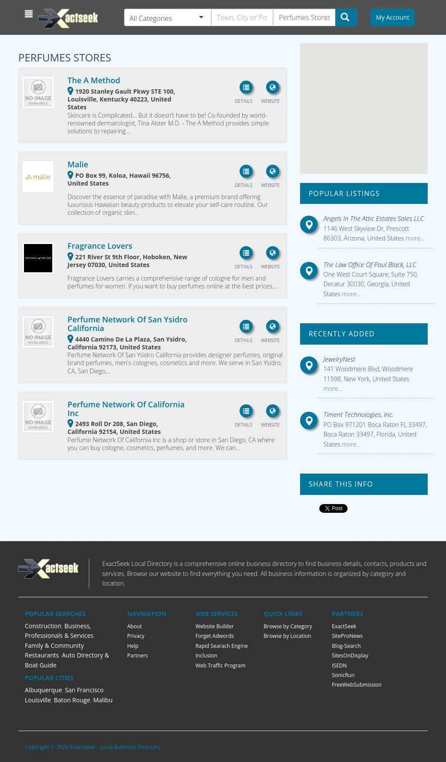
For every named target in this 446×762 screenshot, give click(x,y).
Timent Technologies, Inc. (359, 414)
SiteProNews (347, 636)
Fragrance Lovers (100, 245)
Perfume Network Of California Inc (126, 408)
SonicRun (343, 675)
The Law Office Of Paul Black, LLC (370, 264)
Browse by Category (288, 626)
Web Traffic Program (221, 665)
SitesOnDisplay (350, 655)
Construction (43, 626)
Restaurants (42, 655)
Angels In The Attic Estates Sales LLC (374, 218)
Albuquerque (43, 690)
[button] (30, 14)
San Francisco (84, 690)
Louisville (38, 700)
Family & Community (54, 645)
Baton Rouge (72, 700)
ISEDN (339, 665)
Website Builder (215, 626)
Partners (137, 655)
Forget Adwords (215, 636)
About (134, 626)
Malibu (103, 700)
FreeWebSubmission (357, 684)
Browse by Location (287, 636)
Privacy (136, 636)
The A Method (94, 80)
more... (414, 238)
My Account (392, 17)
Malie (78, 164)
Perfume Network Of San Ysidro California (128, 323)
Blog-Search (346, 646)
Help (133, 646)
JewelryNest (339, 359)
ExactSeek (344, 626)
